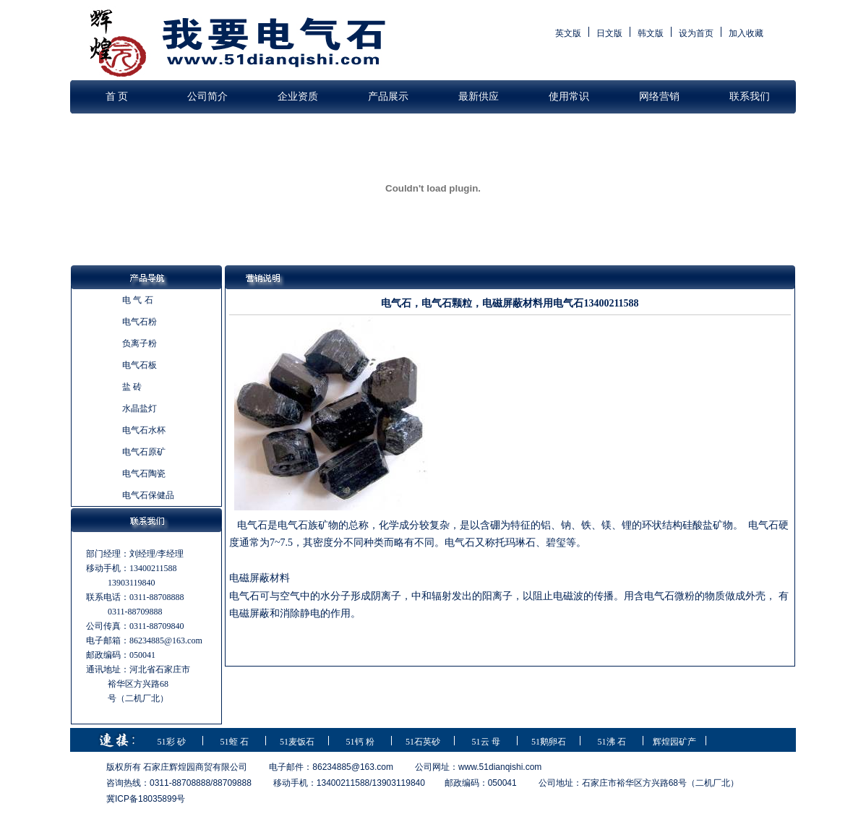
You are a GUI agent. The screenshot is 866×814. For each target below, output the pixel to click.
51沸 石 (612, 742)
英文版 (568, 33)
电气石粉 (139, 322)
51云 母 (486, 742)
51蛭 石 (234, 742)
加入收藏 (746, 33)
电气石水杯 (144, 430)
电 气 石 (137, 300)
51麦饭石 (297, 742)
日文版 (609, 33)
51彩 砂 (172, 742)
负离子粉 (139, 343)
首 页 (117, 96)
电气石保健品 (148, 495)
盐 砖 (132, 387)
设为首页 (696, 33)
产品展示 (388, 96)
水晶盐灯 (139, 408)
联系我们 (749, 96)
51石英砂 (423, 742)
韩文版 (651, 33)
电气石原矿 (144, 452)
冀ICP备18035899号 (145, 799)
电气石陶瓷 (144, 473)
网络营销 (659, 96)
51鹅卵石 (548, 742)
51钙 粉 (360, 742)
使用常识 (569, 96)
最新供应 (478, 96)
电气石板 (139, 365)
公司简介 (207, 96)
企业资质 (298, 96)
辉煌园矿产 (674, 742)
